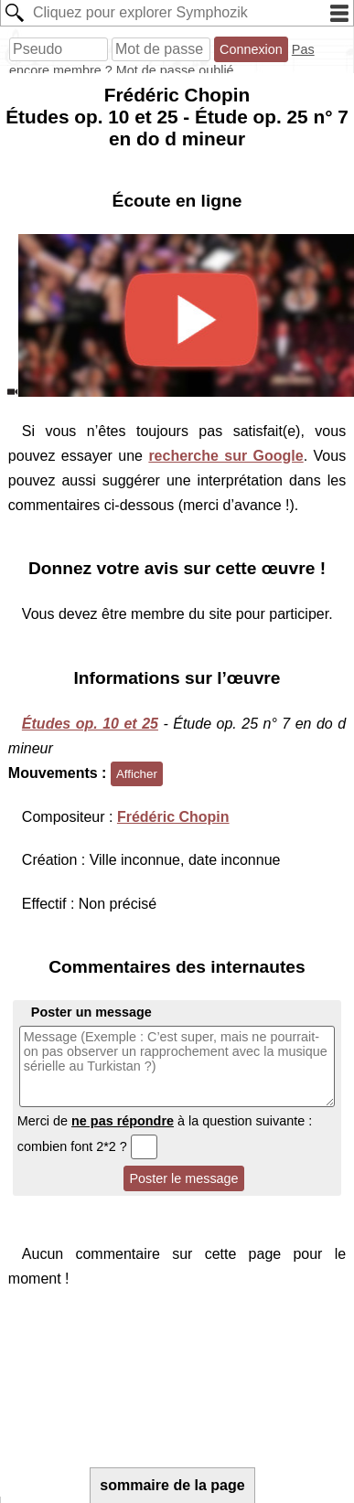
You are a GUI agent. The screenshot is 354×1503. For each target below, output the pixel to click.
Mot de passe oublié (175, 70)
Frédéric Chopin (173, 817)
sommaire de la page (172, 1485)
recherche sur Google (225, 456)
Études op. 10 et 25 (90, 723)
